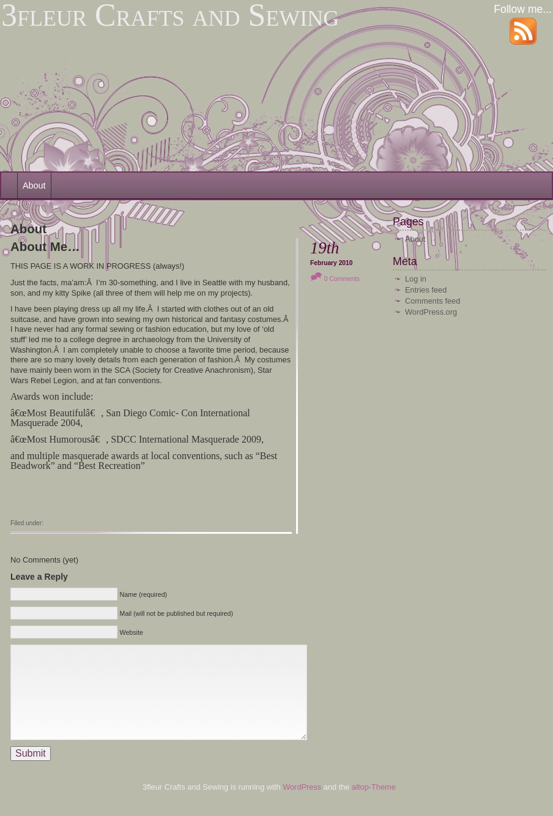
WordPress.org (431, 311)
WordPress (303, 805)
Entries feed (426, 289)
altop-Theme (374, 805)
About (34, 185)
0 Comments (342, 278)
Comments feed (432, 300)
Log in (415, 278)
